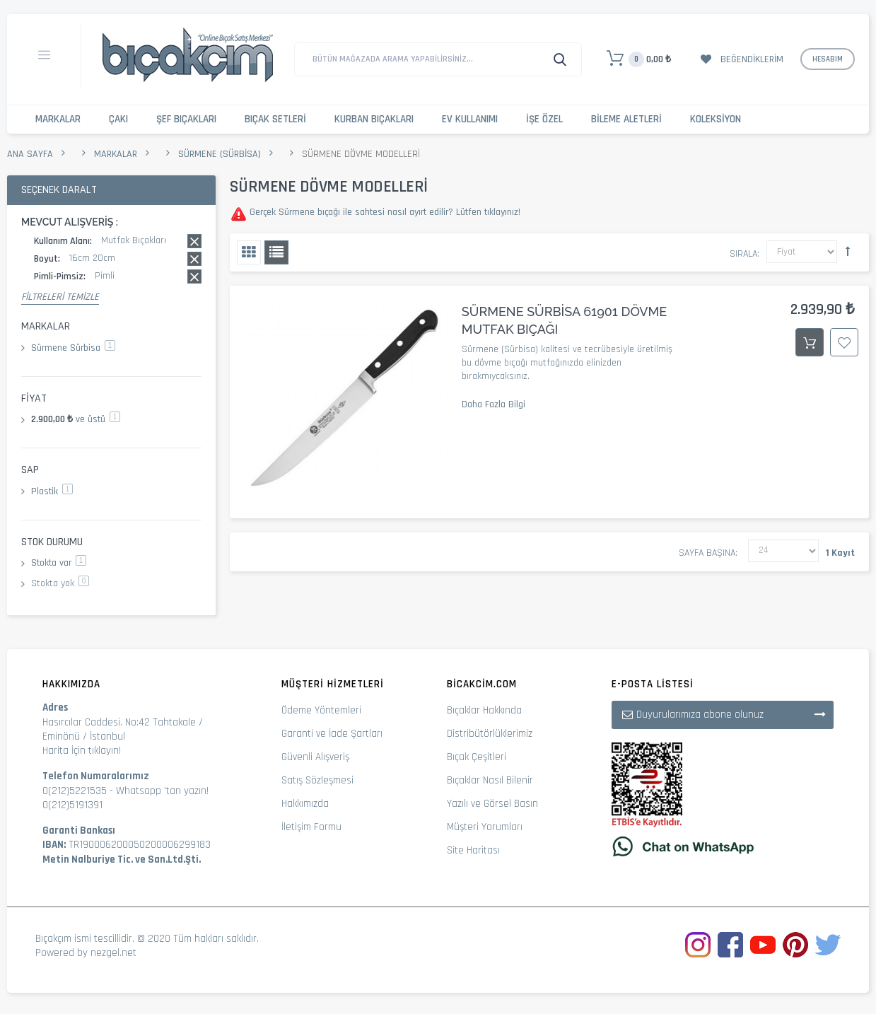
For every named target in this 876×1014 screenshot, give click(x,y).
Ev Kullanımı (470, 119)
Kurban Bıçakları (374, 119)
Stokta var (58, 562)
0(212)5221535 (74, 791)
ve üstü (75, 419)
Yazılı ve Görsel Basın (492, 803)
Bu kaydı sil (194, 241)
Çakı (118, 119)
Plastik (52, 491)
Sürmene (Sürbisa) (219, 154)
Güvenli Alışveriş (315, 757)
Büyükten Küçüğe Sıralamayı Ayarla (847, 251)
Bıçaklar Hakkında (484, 710)
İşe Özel (544, 119)
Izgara (249, 252)
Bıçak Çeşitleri (476, 757)
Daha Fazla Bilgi (493, 404)
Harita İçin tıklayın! (81, 750)
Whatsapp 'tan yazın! (162, 791)
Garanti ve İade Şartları (331, 733)
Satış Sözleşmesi (317, 780)
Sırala (743, 253)
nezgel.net (113, 953)
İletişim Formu (311, 827)
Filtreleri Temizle (60, 297)
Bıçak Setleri (275, 119)
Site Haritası (473, 850)
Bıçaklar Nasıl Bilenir (490, 780)
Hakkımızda (305, 803)
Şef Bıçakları (186, 119)
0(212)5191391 (72, 805)
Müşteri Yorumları (484, 827)
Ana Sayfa (30, 154)
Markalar (58, 119)
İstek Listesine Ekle (844, 342)
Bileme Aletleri (626, 119)
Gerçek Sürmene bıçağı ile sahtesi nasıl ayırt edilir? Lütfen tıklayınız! (383, 212)
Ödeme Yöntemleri (321, 710)
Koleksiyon (715, 119)
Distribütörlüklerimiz (489, 733)
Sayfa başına (707, 553)
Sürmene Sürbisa (73, 348)
